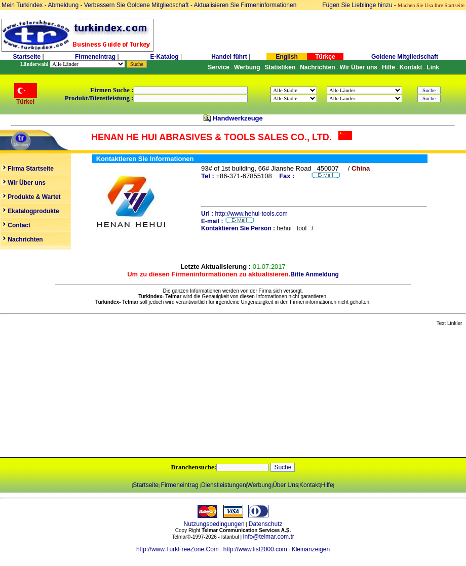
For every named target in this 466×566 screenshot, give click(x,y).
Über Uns (285, 485)
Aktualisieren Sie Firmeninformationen (245, 5)
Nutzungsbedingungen (214, 524)
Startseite (27, 56)
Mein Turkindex (22, 5)
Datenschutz (266, 524)
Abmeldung (63, 5)
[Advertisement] (120, 392)
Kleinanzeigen (311, 549)
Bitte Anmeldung (314, 274)
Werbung (259, 485)
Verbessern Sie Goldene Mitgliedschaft (137, 5)
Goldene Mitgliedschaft (404, 56)
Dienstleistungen (223, 485)
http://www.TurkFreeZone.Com (177, 549)
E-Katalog (164, 56)
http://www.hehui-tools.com (251, 213)
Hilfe (327, 485)
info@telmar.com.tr (268, 536)
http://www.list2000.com (255, 549)
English (286, 56)
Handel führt (229, 56)
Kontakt (309, 485)
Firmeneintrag (96, 56)
